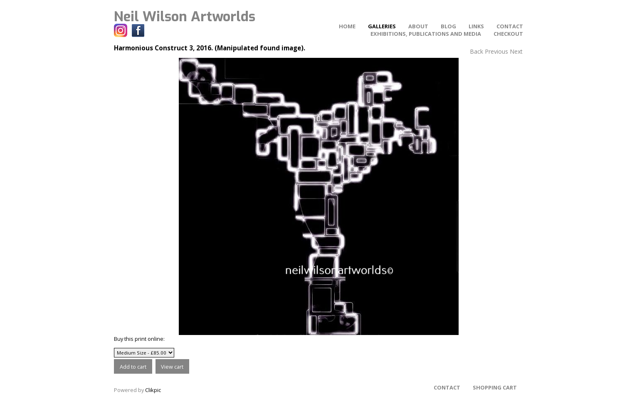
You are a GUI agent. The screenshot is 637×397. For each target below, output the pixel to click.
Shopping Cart (495, 387)
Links (476, 26)
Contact (509, 26)
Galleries (382, 26)
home (347, 26)
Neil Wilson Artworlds (184, 16)
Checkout (508, 33)
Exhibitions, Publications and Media (425, 33)
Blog (448, 26)
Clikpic (153, 390)
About (418, 26)
